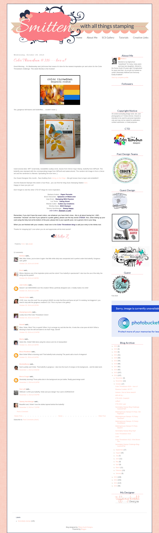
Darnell (22, 324)
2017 (116, 367)
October (119, 384)
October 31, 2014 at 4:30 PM (28, 345)
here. (86, 183)
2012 (116, 480)
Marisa (21, 339)
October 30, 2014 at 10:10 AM (29, 318)
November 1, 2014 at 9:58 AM (29, 370)
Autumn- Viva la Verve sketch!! (125, 392)
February (119, 470)
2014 (116, 375)
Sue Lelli (22, 389)
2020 (116, 358)
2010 (116, 486)
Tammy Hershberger (26, 401)
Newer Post (18, 416)
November (119, 381)
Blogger (83, 529)
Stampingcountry (25, 312)
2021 (116, 355)
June (117, 459)
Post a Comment (22, 412)
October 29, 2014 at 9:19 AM (28, 263)
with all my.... (119, 395)
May (117, 462)
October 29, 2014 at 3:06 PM (28, 278)
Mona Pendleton (25, 352)
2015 (116, 372)
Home (79, 37)
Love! (117, 437)
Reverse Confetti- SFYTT (123, 389)
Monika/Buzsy (24, 364)
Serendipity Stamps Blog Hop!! (125, 431)
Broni (21, 270)
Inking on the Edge (59, 178)
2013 (116, 477)
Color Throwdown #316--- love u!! (126, 386)
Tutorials (123, 37)
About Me (92, 37)
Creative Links (140, 37)
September (120, 450)
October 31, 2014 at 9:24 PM (28, 357)
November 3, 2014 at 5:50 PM (29, 395)
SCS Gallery (108, 37)
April (117, 464)
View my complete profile (120, 77)
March (118, 467)
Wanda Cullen (24, 297)
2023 (116, 349)
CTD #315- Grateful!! (122, 398)
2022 (116, 352)
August (118, 453)
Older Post (102, 416)
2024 (116, 346)
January (119, 473)
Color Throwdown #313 (123, 434)
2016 (116, 370)
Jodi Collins (23, 285)
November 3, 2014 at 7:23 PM (29, 407)
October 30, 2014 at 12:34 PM (29, 332)
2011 (116, 483)
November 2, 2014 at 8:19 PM (29, 382)
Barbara (22, 256)
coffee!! (117, 401)
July (117, 456)
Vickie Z (123, 59)
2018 (116, 364)
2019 (116, 361)
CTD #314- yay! (120, 404)
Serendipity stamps (24, 521)
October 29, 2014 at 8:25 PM (28, 305)
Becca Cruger (24, 376)
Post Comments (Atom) (31, 420)
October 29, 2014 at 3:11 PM (28, 291)
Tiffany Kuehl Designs (85, 527)
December (119, 378)
